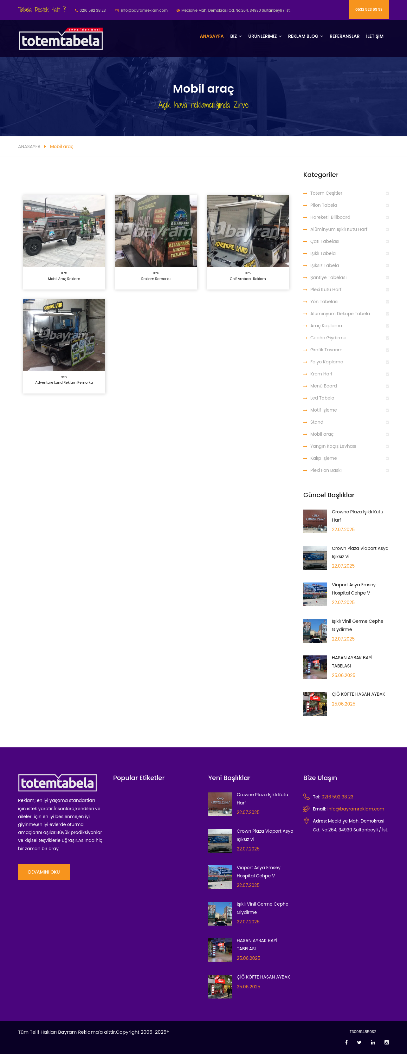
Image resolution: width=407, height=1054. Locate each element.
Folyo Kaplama (326, 362)
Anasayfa (211, 36)
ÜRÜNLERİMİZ (262, 36)
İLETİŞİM (375, 36)
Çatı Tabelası (324, 241)
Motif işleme (323, 410)
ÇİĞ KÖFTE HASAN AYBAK (358, 694)
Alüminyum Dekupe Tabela (340, 313)
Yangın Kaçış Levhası (333, 446)
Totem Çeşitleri (327, 193)
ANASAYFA (29, 146)
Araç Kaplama (326, 325)
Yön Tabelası (324, 301)
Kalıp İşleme (323, 458)
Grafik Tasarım (326, 350)
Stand (316, 422)
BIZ (233, 36)
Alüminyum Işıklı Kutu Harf (338, 229)
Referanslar (345, 36)
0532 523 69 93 (369, 9)
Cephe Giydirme (328, 338)
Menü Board (323, 386)
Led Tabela (322, 398)
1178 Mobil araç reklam (64, 275)
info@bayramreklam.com (355, 809)
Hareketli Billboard (330, 217)
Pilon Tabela (323, 205)
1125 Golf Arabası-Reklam (248, 275)
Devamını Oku (44, 872)
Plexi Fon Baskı (326, 470)
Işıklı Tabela (323, 253)
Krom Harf (321, 374)
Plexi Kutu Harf (325, 289)
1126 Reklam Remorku (156, 275)
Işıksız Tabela (324, 265)
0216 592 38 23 (337, 797)
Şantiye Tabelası (328, 277)
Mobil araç (322, 434)
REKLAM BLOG (303, 36)
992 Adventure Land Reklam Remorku (64, 379)
